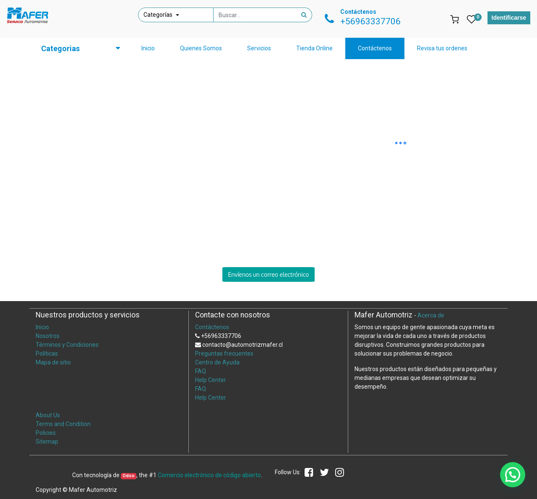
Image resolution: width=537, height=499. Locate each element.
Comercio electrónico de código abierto (209, 475)
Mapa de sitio (53, 362)
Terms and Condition (63, 424)
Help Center (210, 380)
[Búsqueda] (304, 15)
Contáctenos (212, 327)
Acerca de (430, 315)
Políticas (47, 353)
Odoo (129, 475)
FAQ (200, 371)
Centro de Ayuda (217, 362)
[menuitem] (148, 48)
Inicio (42, 327)
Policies (46, 432)
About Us (48, 415)
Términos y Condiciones (67, 344)
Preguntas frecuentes (224, 353)
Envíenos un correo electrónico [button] (268, 274)
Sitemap (47, 441)
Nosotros (48, 336)
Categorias (60, 48)
